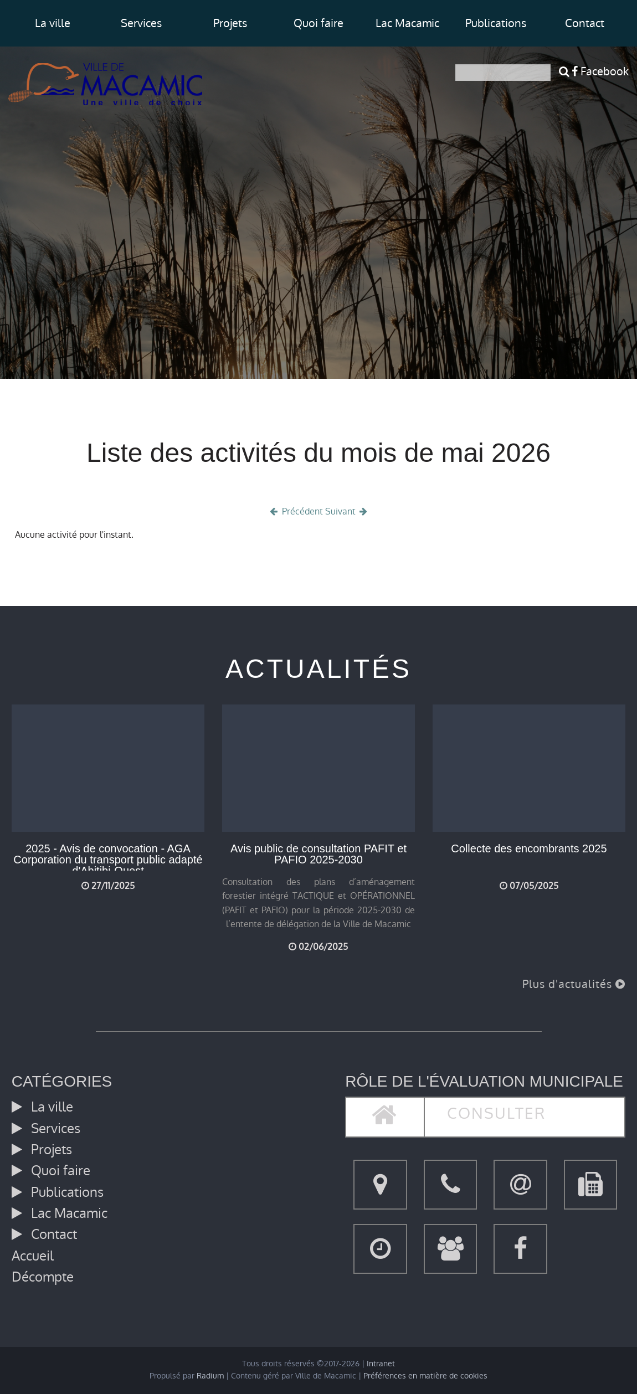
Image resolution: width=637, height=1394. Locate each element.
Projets (230, 23)
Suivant (347, 511)
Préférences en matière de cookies (425, 1376)
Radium (210, 1376)
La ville (52, 23)
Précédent (295, 511)
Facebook (600, 71)
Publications (495, 23)
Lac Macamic (407, 23)
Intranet (381, 1364)
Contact (584, 23)
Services (141, 23)
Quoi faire (318, 23)
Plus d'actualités (573, 984)
